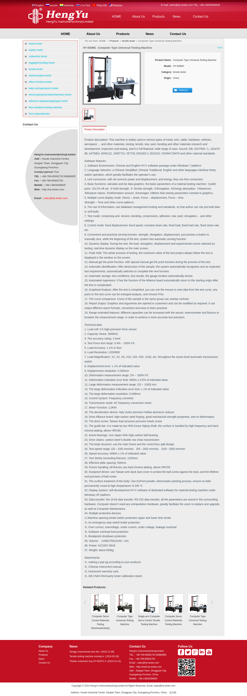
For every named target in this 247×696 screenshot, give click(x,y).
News (176, 16)
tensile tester (128, 41)
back (219, 47)
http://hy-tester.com (53, 189)
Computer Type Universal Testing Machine (125, 620)
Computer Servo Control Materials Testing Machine (173, 620)
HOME (116, 16)
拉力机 (172, 692)
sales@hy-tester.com (181, 4)
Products (158, 16)
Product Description (95, 129)
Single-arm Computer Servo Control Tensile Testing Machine (149, 620)
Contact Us (200, 16)
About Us (138, 16)
